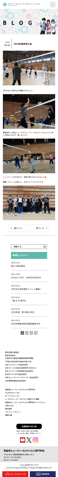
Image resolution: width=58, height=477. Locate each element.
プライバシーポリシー (13, 412)
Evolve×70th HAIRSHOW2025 (26, 277)
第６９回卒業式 (18, 265)
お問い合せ (9, 405)
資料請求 (8, 408)
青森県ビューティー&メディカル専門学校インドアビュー (25, 402)
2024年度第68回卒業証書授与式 (25, 323)
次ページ (40, 228)
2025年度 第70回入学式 (22, 312)
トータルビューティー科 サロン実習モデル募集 (22, 399)
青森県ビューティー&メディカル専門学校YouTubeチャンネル (20, 391)
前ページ (18, 228)
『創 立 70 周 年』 (19, 300)
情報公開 (8, 415)
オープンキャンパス (12, 396)
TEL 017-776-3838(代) (12, 457)
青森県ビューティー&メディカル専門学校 (24, 450)
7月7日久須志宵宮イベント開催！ (26, 289)
